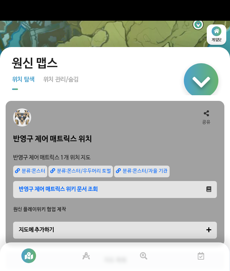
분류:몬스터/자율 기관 (142, 171)
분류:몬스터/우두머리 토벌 (80, 171)
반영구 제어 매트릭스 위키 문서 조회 (115, 189)
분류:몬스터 (30, 171)
